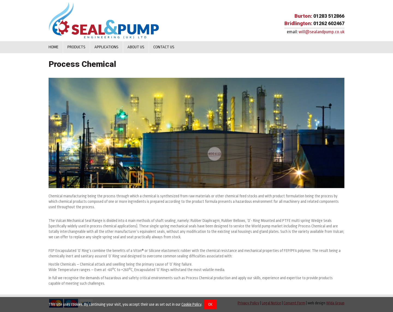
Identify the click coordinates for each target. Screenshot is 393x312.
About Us (135, 47)
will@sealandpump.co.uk (321, 31)
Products (76, 47)
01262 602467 (328, 23)
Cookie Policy (191, 304)
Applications (106, 47)
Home (53, 47)
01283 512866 (328, 16)
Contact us (163, 47)
